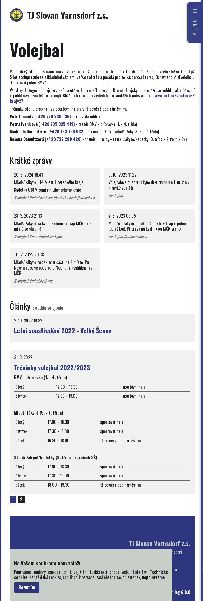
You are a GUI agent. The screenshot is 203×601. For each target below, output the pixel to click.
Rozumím (27, 587)
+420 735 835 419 (56, 124)
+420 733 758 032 (66, 131)
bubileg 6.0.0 (178, 592)
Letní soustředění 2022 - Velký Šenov (62, 330)
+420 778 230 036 (53, 116)
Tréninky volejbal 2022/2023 (52, 367)
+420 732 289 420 (63, 139)
